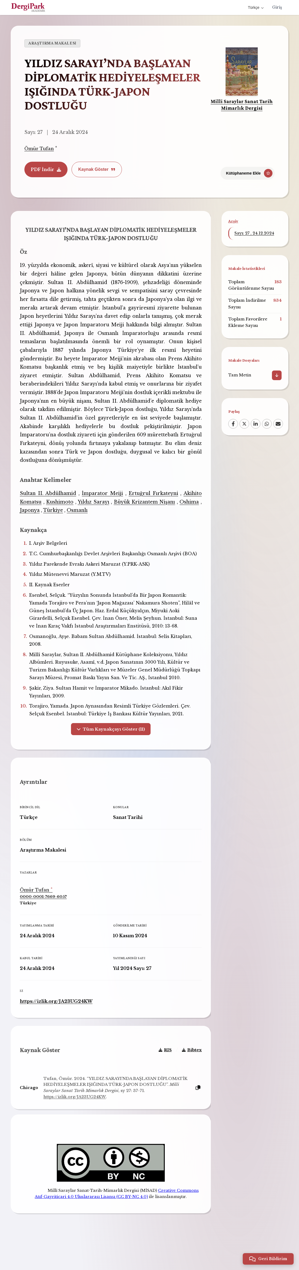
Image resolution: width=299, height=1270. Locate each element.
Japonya (32, 512)
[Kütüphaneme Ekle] (247, 171)
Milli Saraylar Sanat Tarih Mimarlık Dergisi (242, 105)
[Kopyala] (196, 1105)
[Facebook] (233, 424)
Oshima (187, 504)
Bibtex (190, 1066)
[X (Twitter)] (244, 424)
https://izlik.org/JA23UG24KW (58, 1014)
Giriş (277, 7)
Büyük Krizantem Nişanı (143, 504)
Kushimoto (61, 504)
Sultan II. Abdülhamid (49, 495)
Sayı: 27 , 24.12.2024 (254, 233)
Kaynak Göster (96, 169)
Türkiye (55, 512)
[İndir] (277, 375)
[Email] (278, 424)
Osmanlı (79, 512)
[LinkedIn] (255, 424)
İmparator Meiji (102, 495)
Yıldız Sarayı (93, 504)
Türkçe (256, 7)
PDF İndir (46, 169)
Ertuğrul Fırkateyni (152, 495)
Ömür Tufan (39, 148)
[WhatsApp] (267, 424)
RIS (163, 1066)
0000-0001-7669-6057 (45, 910)
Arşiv (233, 221)
